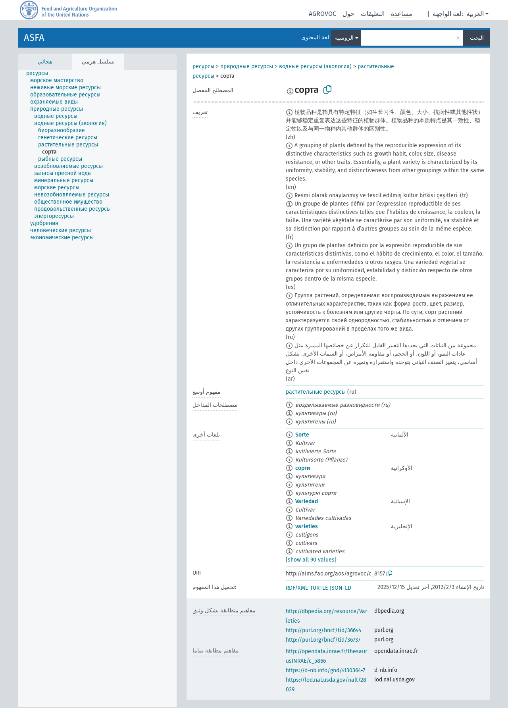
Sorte (302, 434)
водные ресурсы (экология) (315, 66)
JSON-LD (340, 588)
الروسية (344, 38)
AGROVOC (322, 13)
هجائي (45, 61)
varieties (306, 526)
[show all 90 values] (311, 559)
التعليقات (373, 13)
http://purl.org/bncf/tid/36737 (323, 640)
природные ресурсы (246, 66)
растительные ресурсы (316, 392)
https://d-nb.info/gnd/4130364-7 (325, 670)
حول (348, 13)
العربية (475, 13)
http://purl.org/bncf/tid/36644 (323, 630)
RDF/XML (297, 588)
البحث (477, 38)
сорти (302, 468)
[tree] (97, 388)
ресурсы (203, 66)
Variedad (306, 501)
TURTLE (319, 588)
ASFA (34, 37)
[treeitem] (40, 73)
